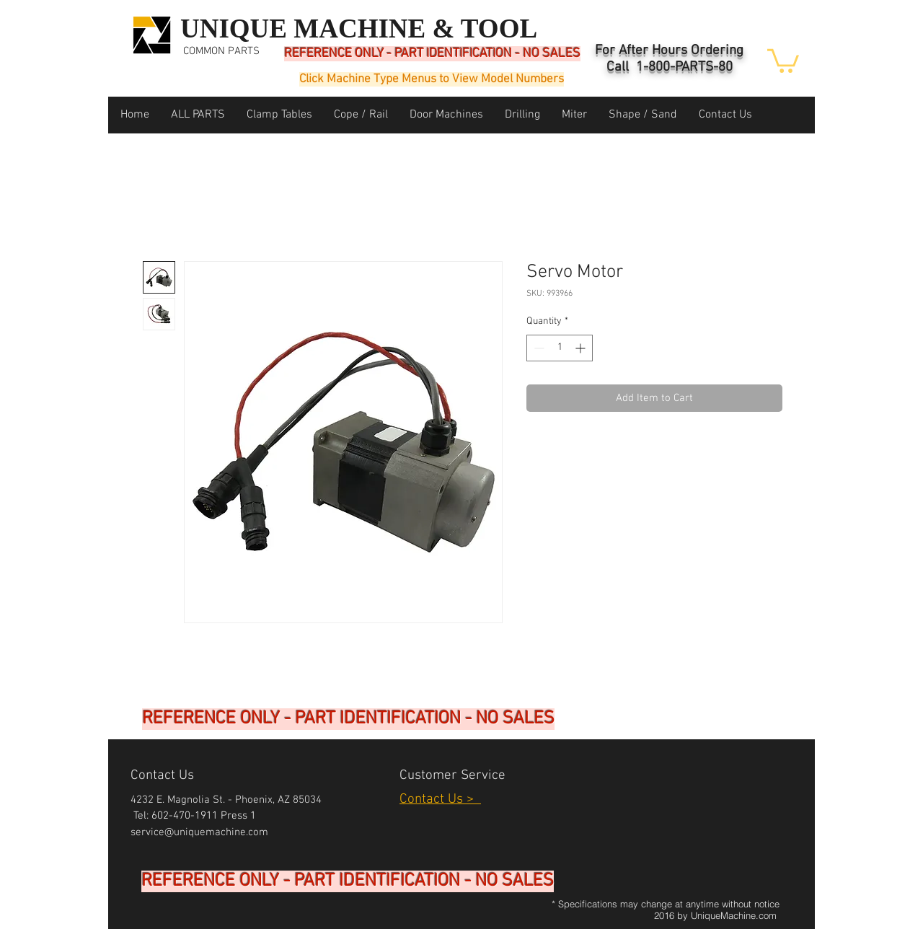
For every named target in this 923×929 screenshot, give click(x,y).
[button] (783, 59)
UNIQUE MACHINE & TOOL (358, 28)
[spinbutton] (560, 348)
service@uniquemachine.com (199, 832)
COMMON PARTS (221, 51)
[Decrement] (538, 348)
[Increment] (582, 348)
